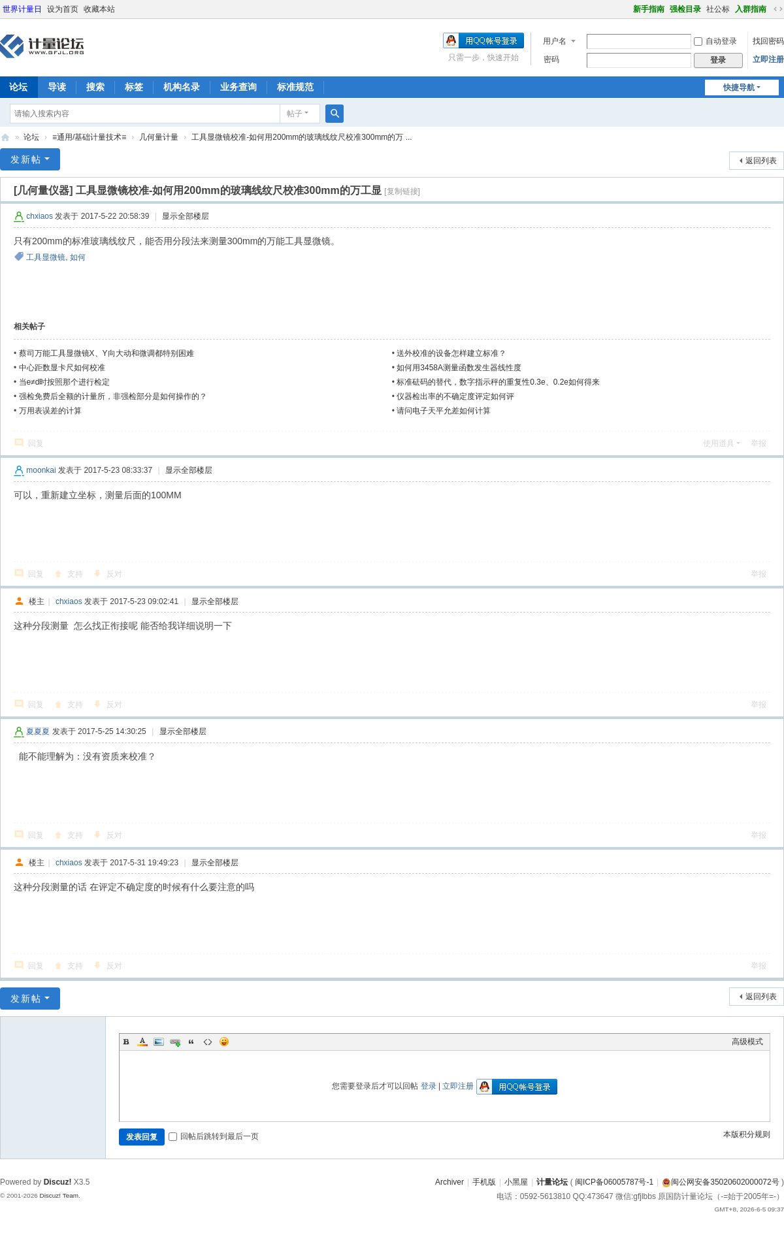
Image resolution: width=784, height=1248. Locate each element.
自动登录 (715, 41)
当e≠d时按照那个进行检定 (64, 382)
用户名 (554, 41)
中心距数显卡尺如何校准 (62, 367)
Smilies (224, 1041)
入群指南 (750, 9)
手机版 (484, 1182)
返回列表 (761, 160)
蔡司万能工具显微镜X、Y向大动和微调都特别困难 (106, 353)
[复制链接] (402, 191)
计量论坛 (5, 137)
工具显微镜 (45, 257)
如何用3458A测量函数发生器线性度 (459, 367)
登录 (428, 1086)
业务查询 (238, 87)
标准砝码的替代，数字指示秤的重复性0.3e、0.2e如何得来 (498, 382)
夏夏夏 (38, 731)
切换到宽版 (778, 9)
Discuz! (58, 1182)
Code (207, 1041)
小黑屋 (516, 1182)
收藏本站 (99, 9)
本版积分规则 (746, 1134)
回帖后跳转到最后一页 (214, 1136)
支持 (75, 574)
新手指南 (648, 9)
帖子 (294, 113)
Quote (191, 1041)
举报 (758, 443)
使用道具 (718, 443)
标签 (134, 87)
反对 (114, 574)
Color (142, 1041)
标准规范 (295, 87)
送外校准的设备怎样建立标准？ (451, 353)
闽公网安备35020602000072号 (720, 1182)
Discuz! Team (58, 1195)
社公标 (718, 9)
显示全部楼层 (185, 216)
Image (158, 1041)
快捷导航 (739, 87)
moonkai (41, 470)
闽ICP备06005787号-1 (614, 1182)
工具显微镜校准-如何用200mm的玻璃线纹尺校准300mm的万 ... (301, 137)
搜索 (95, 87)
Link (175, 1041)
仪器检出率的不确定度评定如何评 (455, 396)
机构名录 (181, 87)
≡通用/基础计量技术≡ (89, 137)
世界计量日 (22, 9)
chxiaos (39, 216)
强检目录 (685, 9)
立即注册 (768, 59)
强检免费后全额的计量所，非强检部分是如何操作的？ (113, 396)
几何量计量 (158, 137)
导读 (57, 87)
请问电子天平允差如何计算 (444, 410)
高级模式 (747, 1041)
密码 (551, 59)
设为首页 (62, 9)
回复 (36, 443)
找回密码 (768, 41)
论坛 (31, 137)
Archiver (449, 1182)
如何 (78, 257)
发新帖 (26, 159)
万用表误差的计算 (50, 410)
